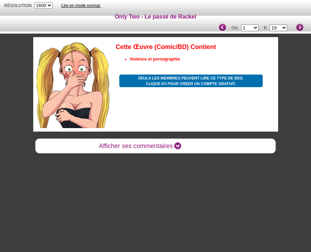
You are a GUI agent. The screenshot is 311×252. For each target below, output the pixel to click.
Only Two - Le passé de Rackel (155, 17)
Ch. (235, 28)
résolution (18, 5)
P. (265, 28)
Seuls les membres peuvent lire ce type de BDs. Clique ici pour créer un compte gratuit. (190, 81)
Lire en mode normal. (81, 5)
